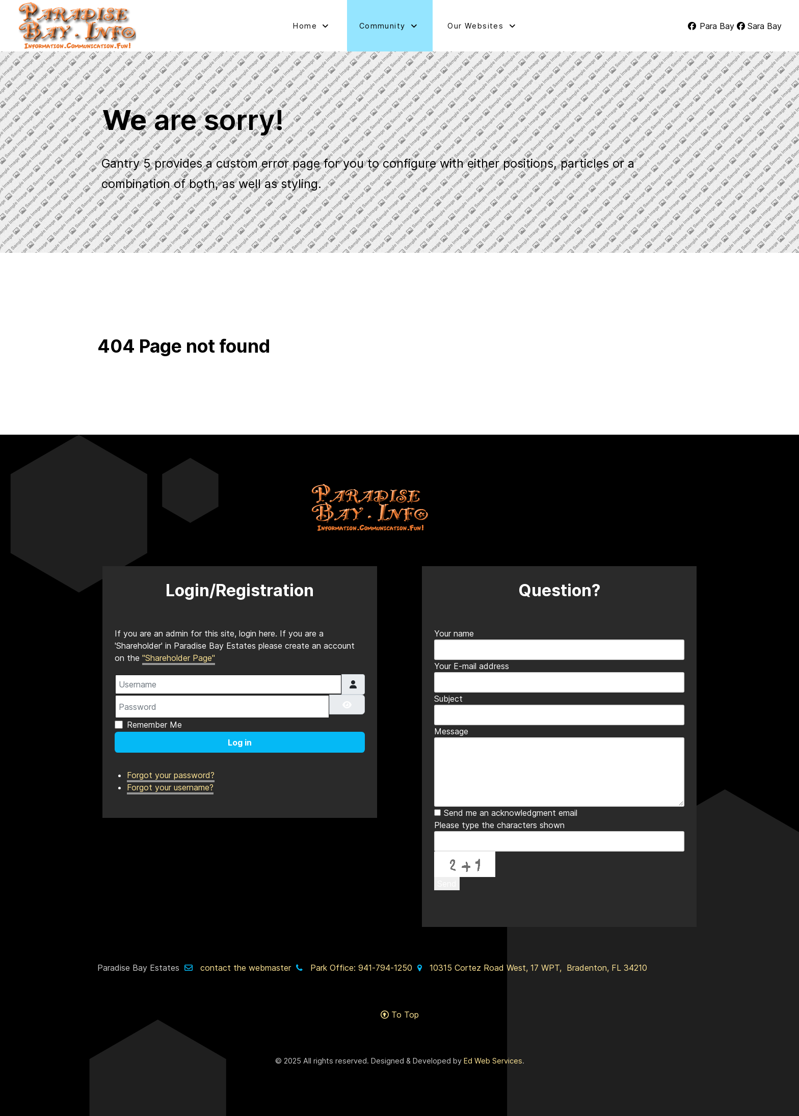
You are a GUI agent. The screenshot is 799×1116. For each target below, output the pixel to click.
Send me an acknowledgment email (510, 813)
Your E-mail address (471, 666)
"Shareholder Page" (178, 658)
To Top (400, 1014)
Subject (448, 699)
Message (451, 731)
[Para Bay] (711, 26)
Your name (454, 633)
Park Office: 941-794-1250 (361, 968)
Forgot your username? (170, 787)
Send (447, 884)
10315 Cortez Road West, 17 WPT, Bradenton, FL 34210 (538, 968)
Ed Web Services (493, 1060)
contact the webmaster (245, 968)
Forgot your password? (171, 775)
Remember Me (154, 725)
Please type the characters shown (499, 825)
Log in (240, 742)
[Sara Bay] (759, 26)
